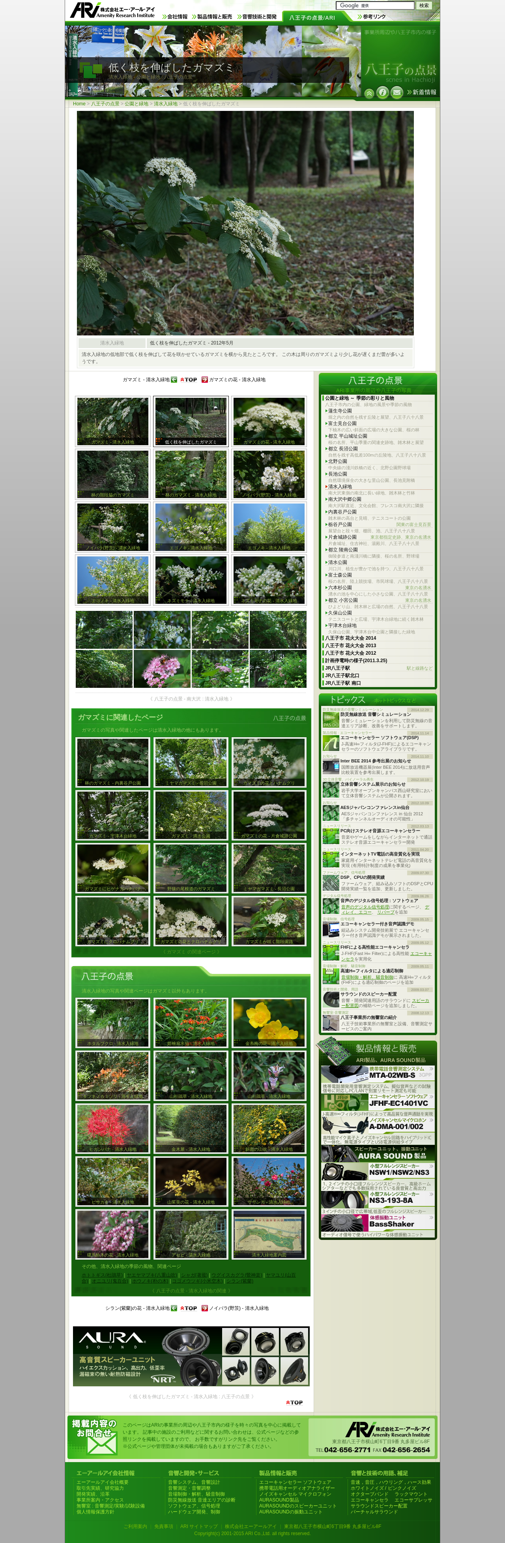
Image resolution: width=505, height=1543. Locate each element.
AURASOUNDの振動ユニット (291, 1512)
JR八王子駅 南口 (343, 683)
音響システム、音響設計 (194, 1482)
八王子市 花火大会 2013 (350, 645)
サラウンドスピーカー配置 (379, 1506)
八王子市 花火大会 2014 (350, 638)
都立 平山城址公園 (347, 436)
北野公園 (337, 461)
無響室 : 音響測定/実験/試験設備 (111, 1506)
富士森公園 (340, 575)
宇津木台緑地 (342, 625)
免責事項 (163, 1526)
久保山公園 (340, 613)
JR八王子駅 (379, 668)
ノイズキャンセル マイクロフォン (295, 1494)
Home (79, 104)
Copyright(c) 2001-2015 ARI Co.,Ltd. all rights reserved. (252, 1533)
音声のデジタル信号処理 (365, 906)
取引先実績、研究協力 (100, 1488)
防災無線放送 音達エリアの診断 (202, 1500)
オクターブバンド (370, 1494)
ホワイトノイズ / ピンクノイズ (383, 1488)
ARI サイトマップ (199, 1526)
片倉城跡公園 (379, 537)
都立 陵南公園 (343, 549)
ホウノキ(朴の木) (150, 1281)
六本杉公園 (379, 588)
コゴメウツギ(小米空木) (197, 1281)
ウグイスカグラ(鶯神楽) (236, 1275)
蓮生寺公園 (340, 411)
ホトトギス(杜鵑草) (102, 1275)
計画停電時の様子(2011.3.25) (356, 660)
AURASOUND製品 (279, 1500)
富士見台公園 (342, 423)
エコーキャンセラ (370, 1500)
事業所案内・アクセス (100, 1500)
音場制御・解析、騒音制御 (367, 977)
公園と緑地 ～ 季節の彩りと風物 (359, 398)
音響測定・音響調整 (189, 1488)
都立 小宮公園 (379, 600)
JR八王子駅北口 (342, 675)
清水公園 (337, 562)
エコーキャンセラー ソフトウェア (295, 1482)
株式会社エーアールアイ (251, 1526)
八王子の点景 (105, 104)
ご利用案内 (135, 1526)
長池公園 (337, 474)
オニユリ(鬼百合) (110, 1281)
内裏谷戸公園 (342, 512)
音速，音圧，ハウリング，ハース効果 (391, 1482)
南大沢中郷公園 (344, 499)
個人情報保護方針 (95, 1512)
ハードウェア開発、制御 (194, 1512)
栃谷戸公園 (379, 524)
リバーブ (386, 912)
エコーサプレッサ (413, 1500)
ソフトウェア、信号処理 (194, 1506)
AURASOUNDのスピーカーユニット (298, 1506)
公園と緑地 (136, 104)
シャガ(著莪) (194, 1275)
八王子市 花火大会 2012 (350, 653)
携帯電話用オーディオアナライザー (297, 1488)
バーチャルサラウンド (374, 1512)
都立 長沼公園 (343, 448)
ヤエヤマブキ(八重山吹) (152, 1275)
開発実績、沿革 (93, 1494)
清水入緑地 (166, 104)
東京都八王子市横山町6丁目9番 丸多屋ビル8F (333, 1526)
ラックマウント (411, 1494)
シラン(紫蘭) (239, 1281)
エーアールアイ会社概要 (103, 1482)
